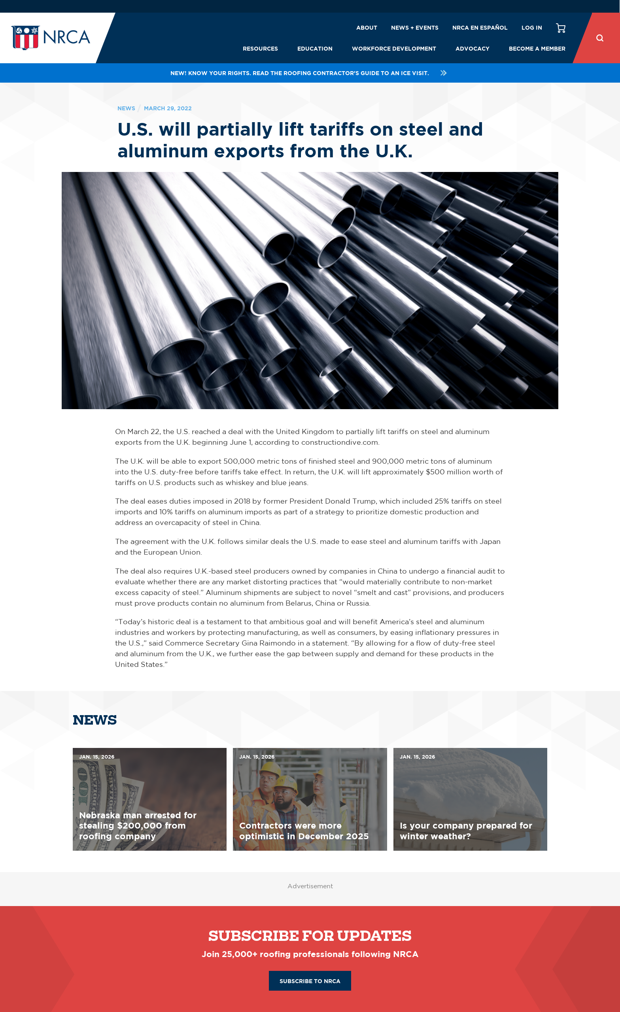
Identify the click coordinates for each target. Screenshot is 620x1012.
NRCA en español (480, 27)
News (126, 108)
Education (315, 48)
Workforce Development (394, 48)
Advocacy (473, 48)
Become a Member (537, 48)
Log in (532, 27)
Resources (260, 48)
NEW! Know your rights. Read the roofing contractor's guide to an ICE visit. (309, 73)
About (366, 27)
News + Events (415, 27)
